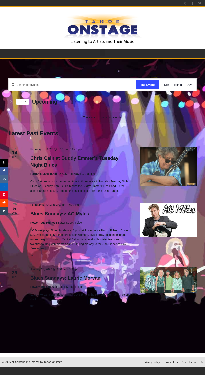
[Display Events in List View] (166, 85)
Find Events (147, 84)
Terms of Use (171, 362)
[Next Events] (10, 101)
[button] (102, 52)
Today (22, 101)
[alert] (102, 117)
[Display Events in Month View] (178, 85)
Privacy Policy (152, 362)
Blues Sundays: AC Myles (59, 213)
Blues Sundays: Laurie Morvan (65, 278)
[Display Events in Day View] (189, 85)
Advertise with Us (192, 362)
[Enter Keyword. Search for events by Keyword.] (72, 85)
